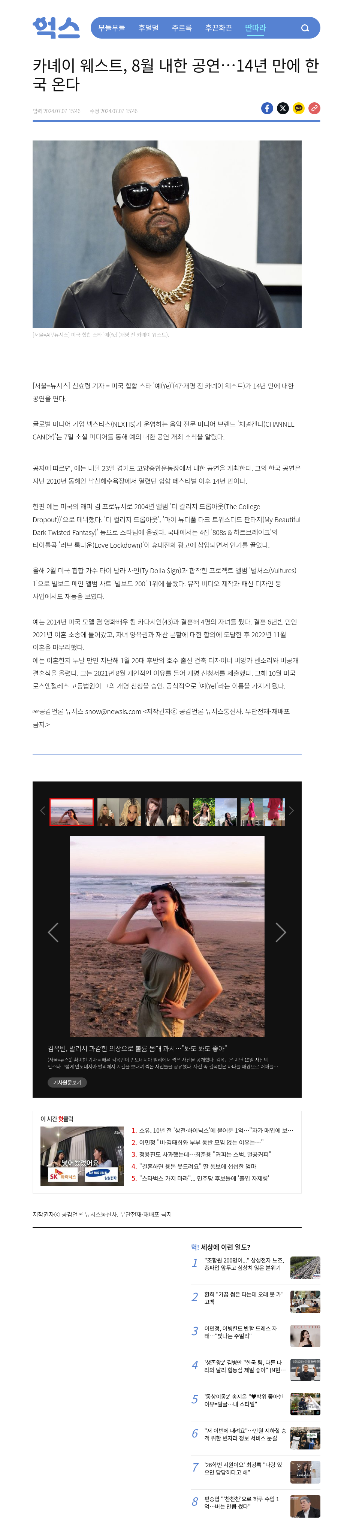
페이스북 (267, 108)
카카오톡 (299, 108)
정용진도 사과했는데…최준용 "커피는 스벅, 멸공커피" (201, 1154)
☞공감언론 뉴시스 (58, 711)
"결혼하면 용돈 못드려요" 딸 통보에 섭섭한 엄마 (194, 1166)
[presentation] (42, 811)
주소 (314, 108)
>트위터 (283, 108)
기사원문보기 (67, 1082)
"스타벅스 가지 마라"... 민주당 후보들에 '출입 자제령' (200, 1178)
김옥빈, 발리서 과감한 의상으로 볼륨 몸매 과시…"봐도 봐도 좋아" (137, 1048)
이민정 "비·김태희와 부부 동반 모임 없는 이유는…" (197, 1142)
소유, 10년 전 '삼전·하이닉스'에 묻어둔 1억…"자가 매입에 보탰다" (216, 1130)
